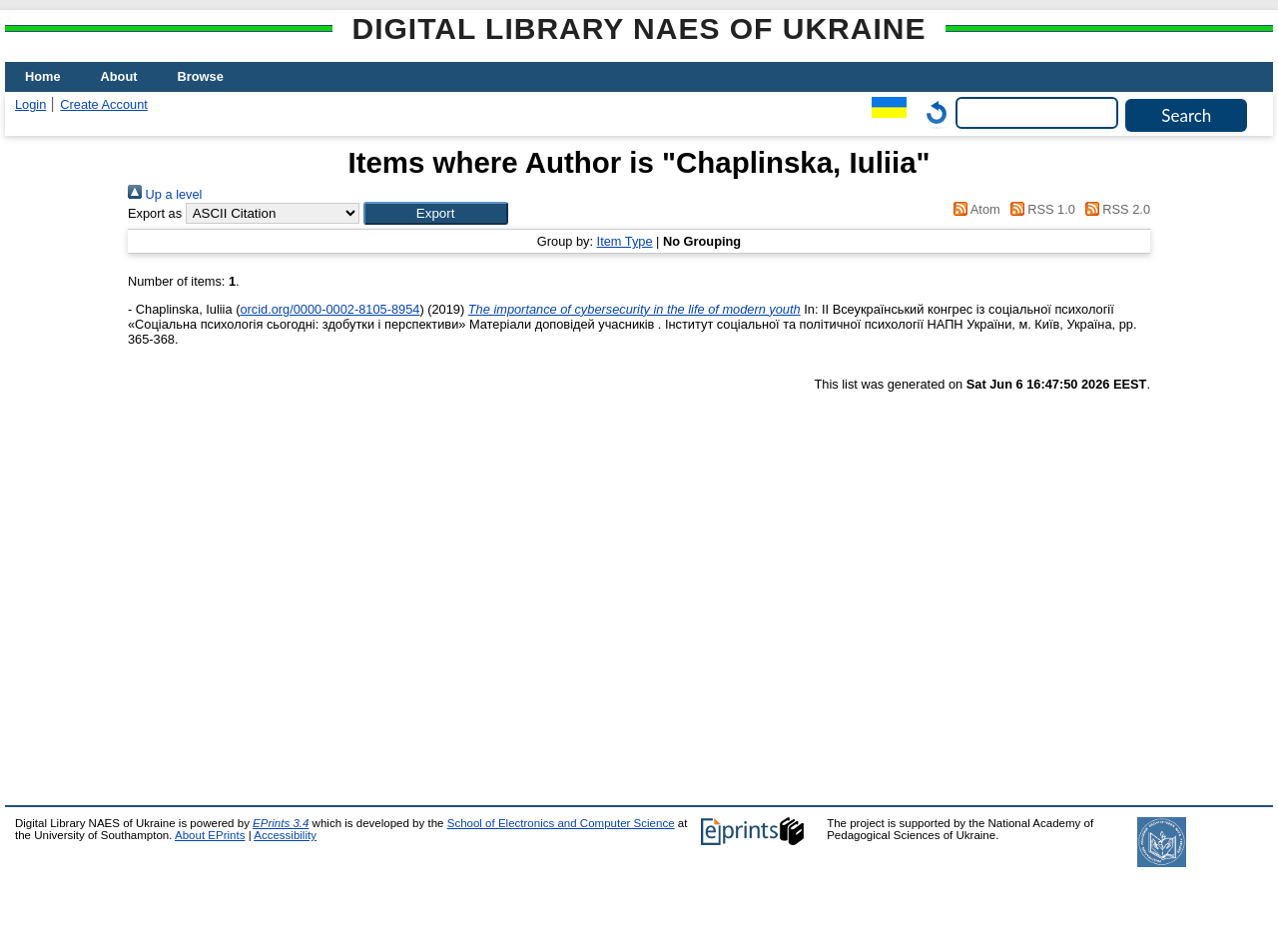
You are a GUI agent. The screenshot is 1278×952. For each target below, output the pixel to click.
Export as (155, 213)
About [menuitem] (119, 76)
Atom (974, 209)
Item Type (625, 241)
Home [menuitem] (43, 76)
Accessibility (285, 835)
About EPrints (210, 835)
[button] (435, 213)
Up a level (165, 194)
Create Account (104, 104)
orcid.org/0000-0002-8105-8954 (329, 309)
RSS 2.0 (1114, 209)
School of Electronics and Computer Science (561, 823)
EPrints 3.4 (281, 823)
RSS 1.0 (1039, 209)
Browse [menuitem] (201, 76)
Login (30, 104)
